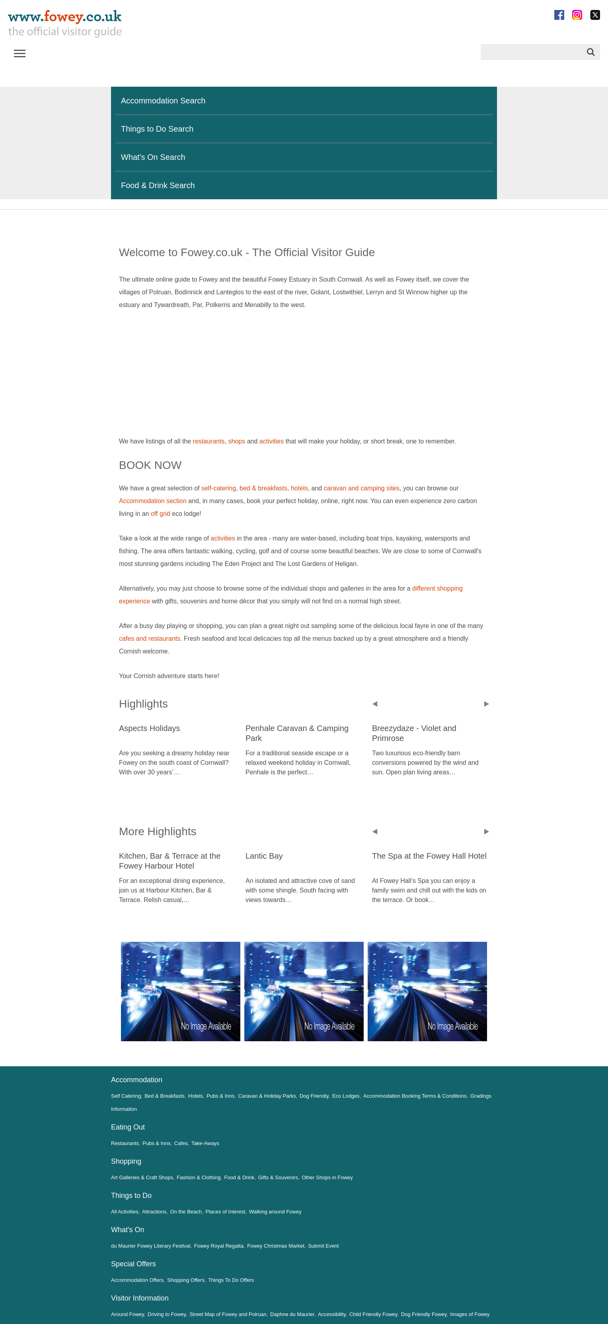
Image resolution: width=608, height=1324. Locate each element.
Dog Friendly (314, 1096)
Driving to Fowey (167, 1314)
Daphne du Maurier (292, 1314)
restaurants (209, 441)
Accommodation (136, 1080)
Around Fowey (127, 1314)
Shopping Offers (186, 1280)
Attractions (154, 1212)
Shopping (126, 1161)
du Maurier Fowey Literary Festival (150, 1246)
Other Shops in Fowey (327, 1177)
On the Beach (186, 1212)
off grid (160, 513)
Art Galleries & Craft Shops (142, 1177)
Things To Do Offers (231, 1280)
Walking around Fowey (275, 1212)
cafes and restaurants (149, 638)
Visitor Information (140, 1298)
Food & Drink (239, 1177)
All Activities (124, 1212)
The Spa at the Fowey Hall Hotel (429, 856)
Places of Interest (225, 1212)
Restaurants (125, 1143)
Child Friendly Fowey (373, 1314)
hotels (299, 488)
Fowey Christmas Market (275, 1246)
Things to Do (131, 1196)
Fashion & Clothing (198, 1177)
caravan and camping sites (361, 488)
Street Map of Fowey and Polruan (228, 1314)
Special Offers (133, 1264)
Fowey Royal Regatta (219, 1246)
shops (237, 441)
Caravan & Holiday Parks (267, 1096)
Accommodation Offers (137, 1280)
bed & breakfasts (263, 488)
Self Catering (126, 1096)
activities (271, 441)
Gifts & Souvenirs (278, 1177)
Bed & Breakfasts (164, 1096)
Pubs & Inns (220, 1096)
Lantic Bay (264, 856)
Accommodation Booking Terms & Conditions (415, 1096)
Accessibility (332, 1314)
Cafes (181, 1143)
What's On (127, 1230)
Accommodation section (153, 501)
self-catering (218, 488)
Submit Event (323, 1246)
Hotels (195, 1096)
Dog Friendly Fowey (424, 1314)
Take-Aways (205, 1143)
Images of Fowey (469, 1314)
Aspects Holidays (149, 728)
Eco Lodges (346, 1096)
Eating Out (128, 1127)
